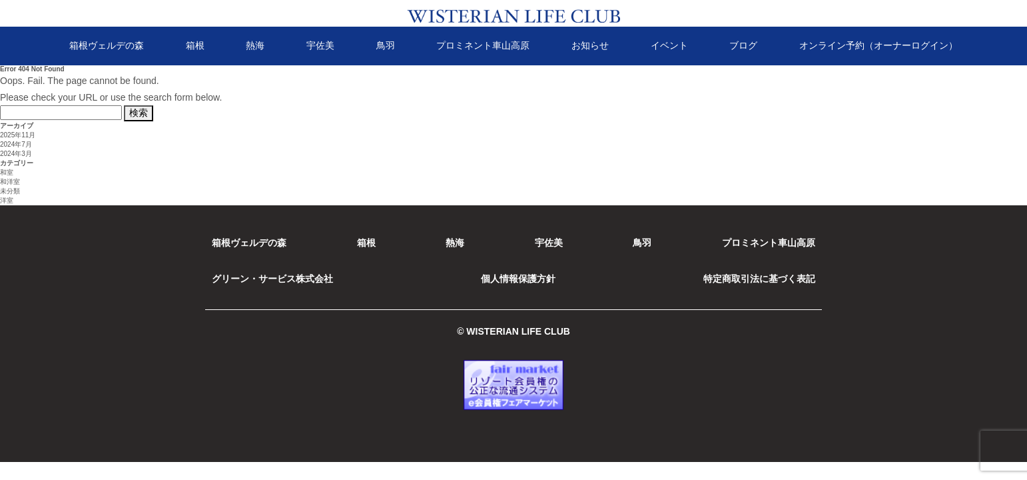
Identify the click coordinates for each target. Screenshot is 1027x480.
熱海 (255, 45)
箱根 (195, 45)
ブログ (743, 45)
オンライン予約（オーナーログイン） (878, 45)
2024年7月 (16, 144)
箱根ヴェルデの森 (106, 45)
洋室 (6, 200)
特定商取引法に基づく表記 (759, 278)
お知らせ (590, 45)
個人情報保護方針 (518, 278)
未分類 (10, 191)
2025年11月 (17, 135)
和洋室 (10, 181)
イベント (669, 45)
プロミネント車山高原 (482, 45)
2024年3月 (16, 153)
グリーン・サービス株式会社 (272, 278)
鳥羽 (385, 45)
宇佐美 (320, 45)
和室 (6, 172)
